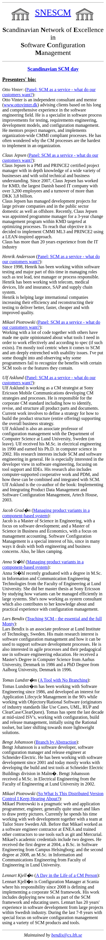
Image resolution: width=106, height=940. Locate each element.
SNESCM (53, 12)
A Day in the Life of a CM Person (66, 875)
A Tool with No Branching (64, 680)
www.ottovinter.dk (20, 104)
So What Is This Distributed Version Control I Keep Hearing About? (52, 796)
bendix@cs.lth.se (66, 935)
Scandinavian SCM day (53, 69)
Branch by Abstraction (56, 742)
